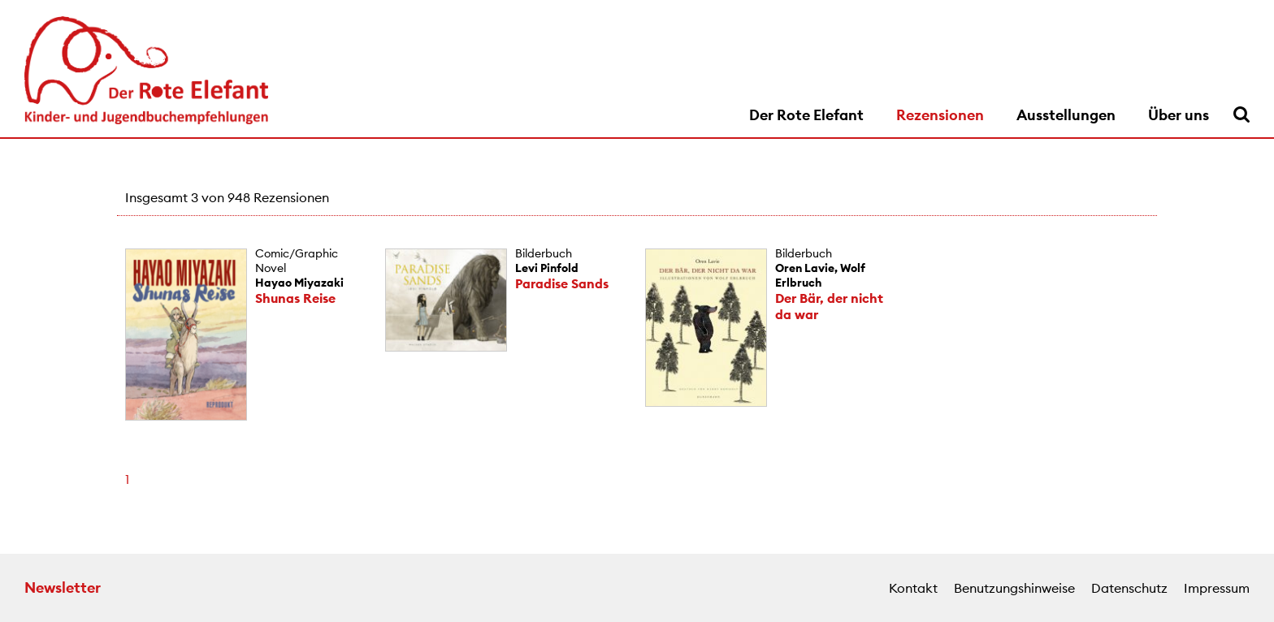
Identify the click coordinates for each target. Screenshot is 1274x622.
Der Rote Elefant (806, 115)
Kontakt (913, 588)
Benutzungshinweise (1014, 588)
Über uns (1178, 115)
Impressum (1217, 588)
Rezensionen (940, 115)
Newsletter (62, 587)
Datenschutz (1129, 588)
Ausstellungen (1066, 115)
